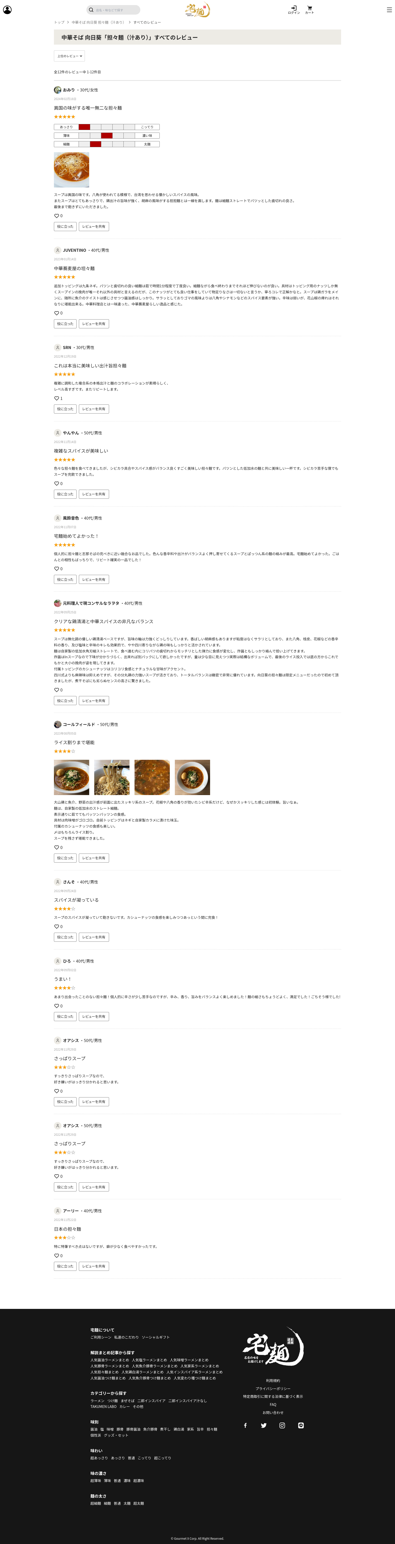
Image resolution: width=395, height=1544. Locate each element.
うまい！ (63, 978)
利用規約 (273, 1380)
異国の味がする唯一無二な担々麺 (88, 107)
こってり (144, 1457)
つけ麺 (112, 1400)
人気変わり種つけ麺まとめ (195, 1377)
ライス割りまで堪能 (74, 742)
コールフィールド (79, 724)
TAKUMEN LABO (103, 1406)
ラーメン (97, 1400)
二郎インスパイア (151, 1400)
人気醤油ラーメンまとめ (109, 1359)
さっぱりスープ (69, 1058)
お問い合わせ (273, 1412)
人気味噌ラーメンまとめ (189, 1359)
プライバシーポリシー (273, 1388)
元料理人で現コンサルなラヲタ (91, 603)
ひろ (67, 961)
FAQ (273, 1404)
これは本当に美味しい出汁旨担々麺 (90, 365)
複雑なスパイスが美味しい (81, 450)
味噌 (110, 1429)
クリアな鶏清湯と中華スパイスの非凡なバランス (103, 621)
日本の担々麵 (67, 1228)
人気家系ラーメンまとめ (199, 1365)
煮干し (165, 1429)
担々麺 (212, 1429)
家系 (190, 1429)
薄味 (107, 1480)
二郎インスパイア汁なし (187, 1400)
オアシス (71, 1040)
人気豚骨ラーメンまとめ (109, 1365)
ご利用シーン (100, 1337)
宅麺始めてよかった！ (76, 535)
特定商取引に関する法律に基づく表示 (273, 1396)
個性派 (95, 1435)
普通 (131, 1457)
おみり (69, 90)
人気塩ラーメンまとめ (149, 1359)
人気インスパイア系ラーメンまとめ (195, 1371)
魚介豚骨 (150, 1429)
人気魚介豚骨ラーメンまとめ (155, 1365)
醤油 (93, 1429)
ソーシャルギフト (156, 1337)
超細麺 (95, 1503)
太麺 (126, 1503)
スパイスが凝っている (76, 899)
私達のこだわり (126, 1337)
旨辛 (200, 1429)
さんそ (69, 882)
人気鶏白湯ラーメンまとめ (142, 1371)
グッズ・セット (116, 1435)
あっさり (118, 1457)
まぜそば (128, 1400)
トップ (59, 22)
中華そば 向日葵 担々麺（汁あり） (99, 22)
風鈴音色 (71, 518)
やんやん (71, 433)
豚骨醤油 (133, 1429)
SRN (67, 347)
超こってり (162, 1457)
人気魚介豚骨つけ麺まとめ (149, 1377)
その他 (138, 1406)
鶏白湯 (179, 1429)
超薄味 (95, 1480)
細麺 (107, 1503)
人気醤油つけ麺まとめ (108, 1377)
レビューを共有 (94, 226)
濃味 (126, 1480)
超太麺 (139, 1503)
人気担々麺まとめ (104, 1371)
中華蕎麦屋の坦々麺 (74, 268)
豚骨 (119, 1429)
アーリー (71, 1211)
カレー (124, 1406)
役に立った (65, 226)
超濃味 (139, 1480)
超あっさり (99, 1457)
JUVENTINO (74, 250)
